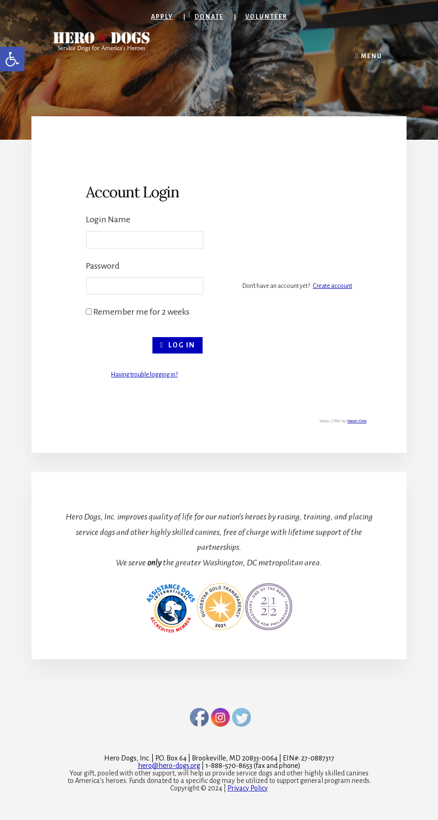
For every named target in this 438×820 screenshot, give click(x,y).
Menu (371, 56)
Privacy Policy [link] (247, 788)
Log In (177, 345)
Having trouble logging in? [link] (144, 374)
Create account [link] (332, 286)
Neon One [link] (357, 421)
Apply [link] (162, 17)
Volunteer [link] (266, 17)
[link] (12, 59)
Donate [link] (209, 17)
